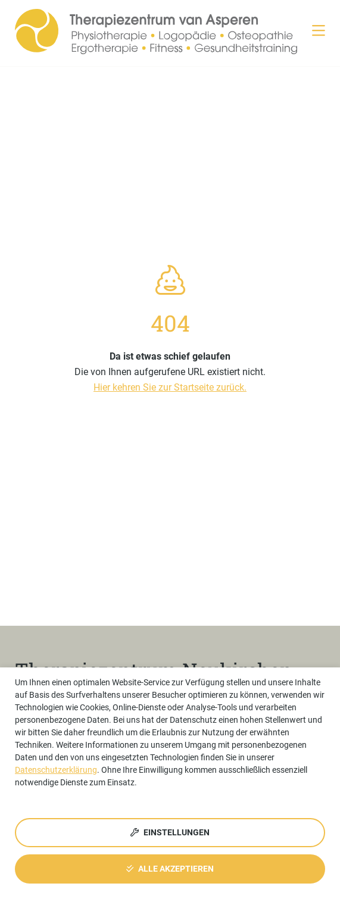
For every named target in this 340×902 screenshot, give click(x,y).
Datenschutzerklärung (56, 770)
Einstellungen (170, 832)
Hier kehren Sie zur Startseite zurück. (170, 387)
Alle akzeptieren (170, 868)
